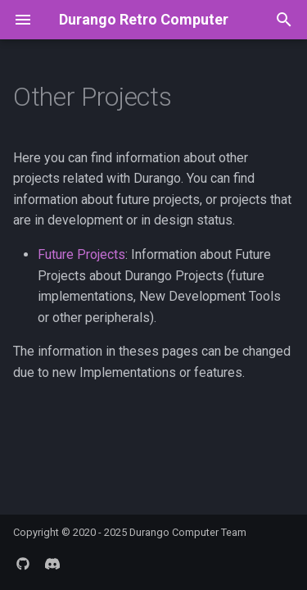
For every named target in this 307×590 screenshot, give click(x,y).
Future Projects (81, 254)
